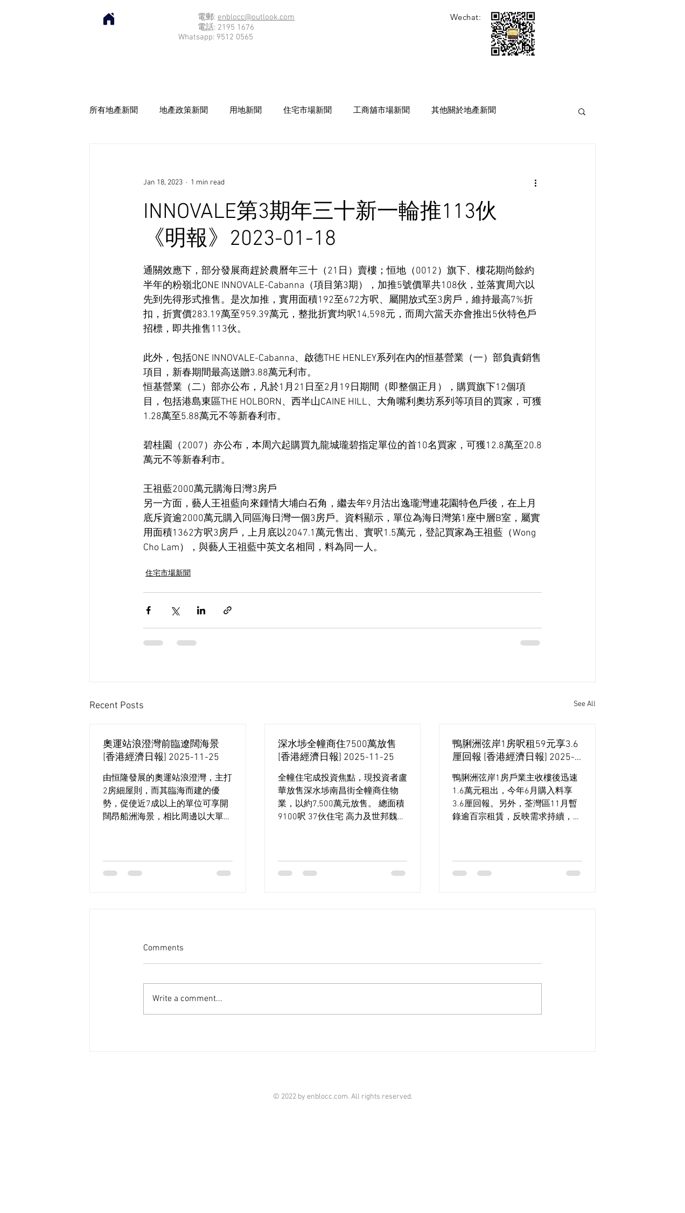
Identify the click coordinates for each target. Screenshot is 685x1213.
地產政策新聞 (183, 110)
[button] (582, 111)
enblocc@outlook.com (256, 17)
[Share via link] (227, 610)
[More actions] (535, 182)
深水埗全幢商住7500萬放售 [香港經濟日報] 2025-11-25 (337, 751)
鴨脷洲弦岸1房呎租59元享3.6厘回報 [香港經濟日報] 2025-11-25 (515, 751)
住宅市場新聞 (307, 110)
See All (585, 704)
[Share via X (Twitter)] (175, 610)
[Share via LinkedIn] (201, 610)
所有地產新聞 (113, 110)
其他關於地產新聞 (463, 110)
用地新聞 (245, 110)
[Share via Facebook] (148, 610)
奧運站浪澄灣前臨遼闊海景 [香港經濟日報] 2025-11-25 (161, 751)
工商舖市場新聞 (381, 110)
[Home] (109, 19)
